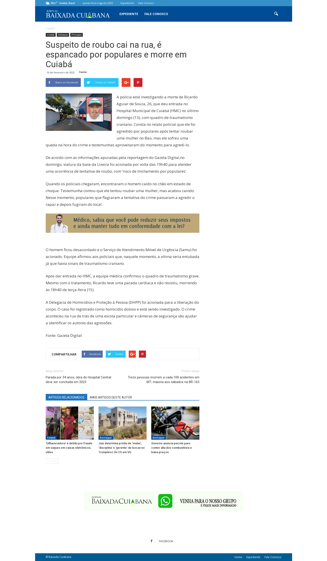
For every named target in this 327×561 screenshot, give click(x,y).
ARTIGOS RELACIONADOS (66, 397)
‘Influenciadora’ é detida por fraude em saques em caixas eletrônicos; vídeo (69, 448)
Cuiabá (50, 34)
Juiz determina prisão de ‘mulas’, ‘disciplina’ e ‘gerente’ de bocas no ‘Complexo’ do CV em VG (121, 448)
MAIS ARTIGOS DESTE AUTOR (111, 397)
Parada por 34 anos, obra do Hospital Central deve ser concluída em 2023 (78, 379)
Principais (76, 34)
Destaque (63, 34)
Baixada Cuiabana (60, 557)
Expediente (127, 3)
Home (238, 557)
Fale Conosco (146, 3)
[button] (276, 14)
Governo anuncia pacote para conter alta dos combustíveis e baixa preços (171, 448)
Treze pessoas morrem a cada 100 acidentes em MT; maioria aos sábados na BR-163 (163, 379)
